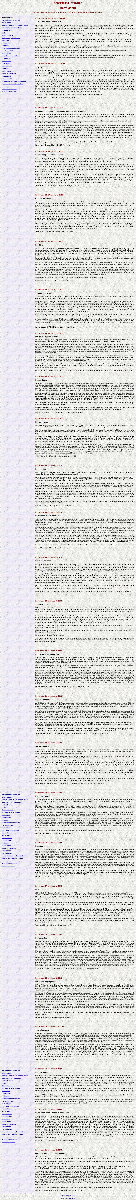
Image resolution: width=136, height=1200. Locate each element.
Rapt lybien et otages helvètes (10, 56)
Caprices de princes (7, 30)
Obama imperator (6, 76)
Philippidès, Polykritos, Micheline (11, 38)
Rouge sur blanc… (7, 63)
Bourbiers (4, 33)
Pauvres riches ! (6, 71)
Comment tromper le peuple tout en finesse (14, 81)
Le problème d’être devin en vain (11, 20)
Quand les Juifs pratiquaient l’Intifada (12, 84)
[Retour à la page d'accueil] (9, 91)
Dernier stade (5, 45)
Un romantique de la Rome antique (11, 48)
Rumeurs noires (6, 43)
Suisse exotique (6, 53)
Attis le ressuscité (7, 78)
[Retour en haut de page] (68, 1195)
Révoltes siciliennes (7, 50)
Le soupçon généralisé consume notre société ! (15, 25)
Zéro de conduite (6, 61)
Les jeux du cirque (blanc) (9, 73)
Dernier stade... (6, 68)
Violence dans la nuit (7, 35)
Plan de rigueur (6, 40)
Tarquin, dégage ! (6, 22)
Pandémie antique (7, 66)
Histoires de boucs (7, 58)
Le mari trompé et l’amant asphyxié (11, 27)
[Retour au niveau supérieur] (9, 89)
